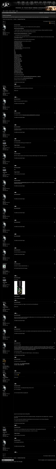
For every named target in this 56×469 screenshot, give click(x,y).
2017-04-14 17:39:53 (17, 140)
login (47, 21)
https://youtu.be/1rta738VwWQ (19, 28)
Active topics (41, 12)
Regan (4, 24)
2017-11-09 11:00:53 (17, 359)
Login (17, 10)
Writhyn (4, 86)
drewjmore (5, 263)
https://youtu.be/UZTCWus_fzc (28, 78)
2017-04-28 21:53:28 (17, 263)
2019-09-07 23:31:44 (17, 440)
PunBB (21, 461)
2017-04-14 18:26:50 (17, 153)
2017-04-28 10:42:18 (17, 194)
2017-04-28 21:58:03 (17, 277)
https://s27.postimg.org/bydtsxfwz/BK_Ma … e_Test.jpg (22, 33)
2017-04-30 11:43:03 (17, 315)
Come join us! (46, 17)
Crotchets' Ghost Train (21, 19)
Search (10, 10)
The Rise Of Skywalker (25, 363)
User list (6, 10)
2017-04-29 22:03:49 (17, 302)
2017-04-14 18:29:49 (17, 167)
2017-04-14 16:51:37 (17, 126)
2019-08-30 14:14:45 (17, 427)
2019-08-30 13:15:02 (17, 385)
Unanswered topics (46, 12)
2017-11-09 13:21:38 (17, 372)
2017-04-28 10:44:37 (17, 222)
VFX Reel (15, 364)
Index (4, 10)
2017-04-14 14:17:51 (17, 86)
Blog (23, 364)
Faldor (4, 359)
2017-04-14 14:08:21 (17, 24)
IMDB (21, 364)
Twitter (19, 364)
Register (13, 10)
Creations (14, 19)
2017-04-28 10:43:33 (17, 208)
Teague (4, 140)
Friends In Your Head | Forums (7, 19)
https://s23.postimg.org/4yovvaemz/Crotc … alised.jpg (32, 76)
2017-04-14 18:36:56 (17, 180)
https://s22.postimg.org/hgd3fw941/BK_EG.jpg (21, 182)
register (49, 21)
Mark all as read (52, 12)
